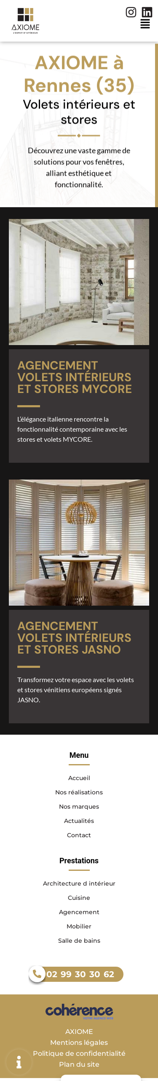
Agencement (79, 912)
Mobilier (79, 926)
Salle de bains (79, 940)
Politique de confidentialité (79, 1053)
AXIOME (79, 1032)
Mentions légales (79, 1043)
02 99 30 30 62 (80, 974)
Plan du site (79, 1064)
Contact (79, 835)
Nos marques (79, 806)
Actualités (79, 821)
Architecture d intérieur (79, 883)
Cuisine (79, 898)
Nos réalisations (79, 792)
